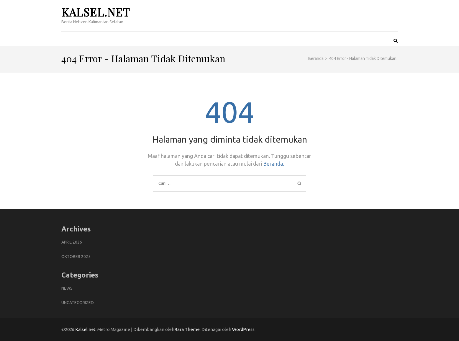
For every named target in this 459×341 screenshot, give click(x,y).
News (67, 288)
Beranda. (273, 164)
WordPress (243, 329)
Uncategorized (77, 302)
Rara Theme (187, 329)
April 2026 (71, 242)
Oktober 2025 (76, 256)
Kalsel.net (95, 11)
